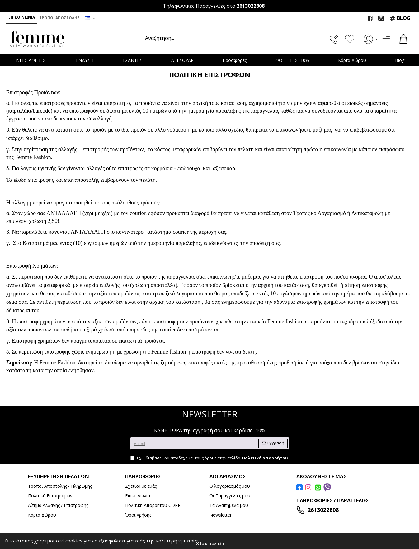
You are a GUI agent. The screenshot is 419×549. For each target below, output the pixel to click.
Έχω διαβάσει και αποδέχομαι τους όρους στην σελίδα (209, 458)
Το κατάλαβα (212, 543)
